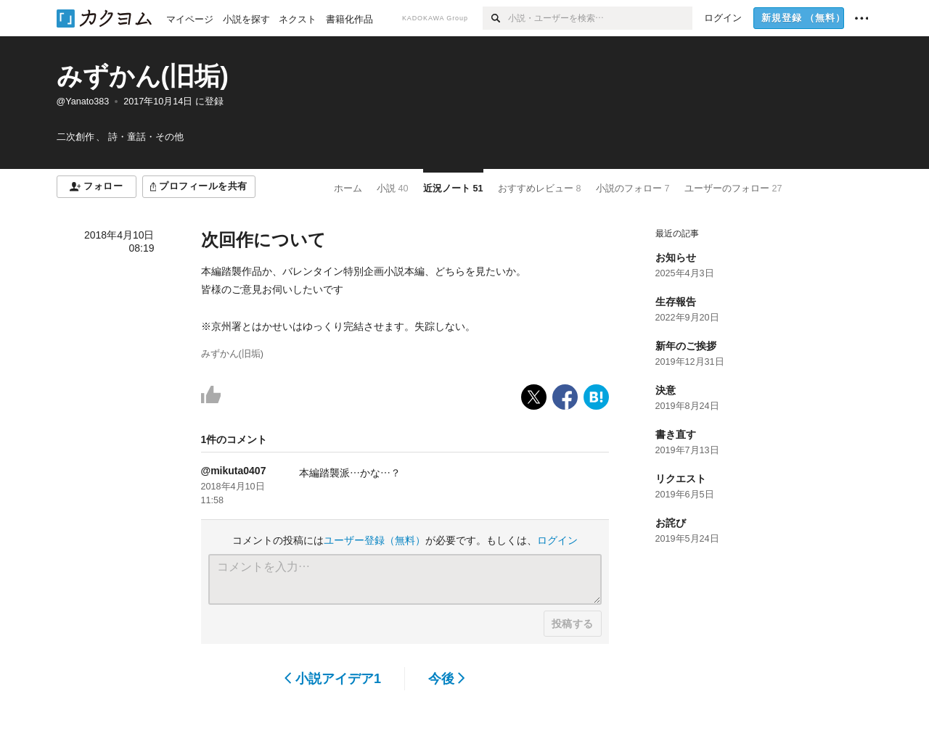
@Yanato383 (83, 101)
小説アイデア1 (333, 678)
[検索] (495, 18)
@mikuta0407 (233, 470)
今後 (446, 678)
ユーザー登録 (374, 540)
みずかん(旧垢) (143, 76)
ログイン (557, 540)
